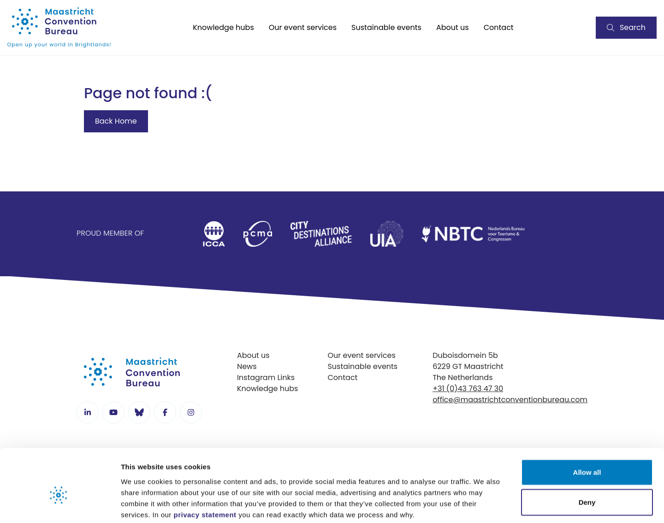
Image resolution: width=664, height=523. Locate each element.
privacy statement (205, 467)
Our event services (303, 27)
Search (626, 27)
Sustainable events (386, 27)
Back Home (116, 121)
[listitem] (214, 234)
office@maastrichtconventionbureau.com (510, 399)
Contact (499, 27)
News (247, 366)
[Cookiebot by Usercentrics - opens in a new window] (59, 505)
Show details (483, 505)
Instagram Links (266, 377)
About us (452, 27)
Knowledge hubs (223, 27)
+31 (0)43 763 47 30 (468, 388)
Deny (587, 455)
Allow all (587, 425)
